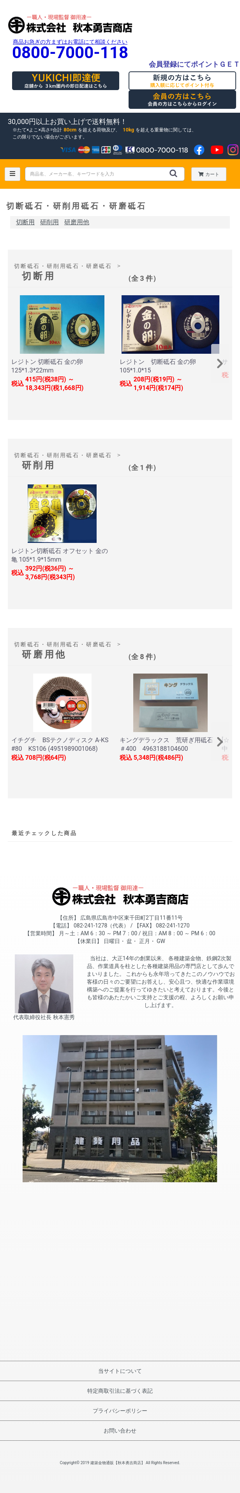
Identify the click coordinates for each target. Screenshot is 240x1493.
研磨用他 (76, 222)
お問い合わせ (120, 1430)
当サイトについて (120, 1371)
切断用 (25, 222)
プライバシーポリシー (120, 1411)
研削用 (49, 222)
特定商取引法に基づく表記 (120, 1391)
